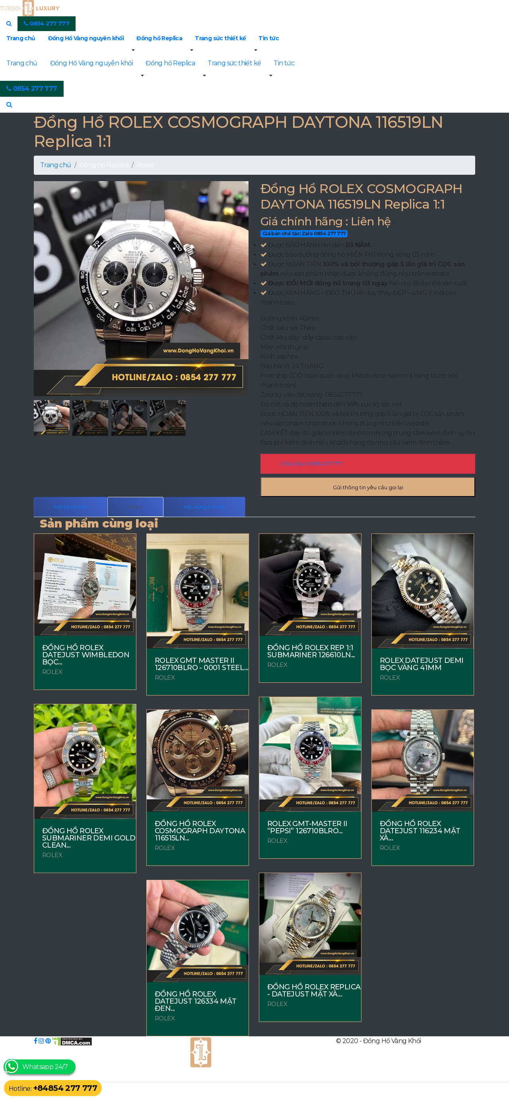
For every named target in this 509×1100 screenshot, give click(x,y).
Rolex (144, 165)
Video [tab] (135, 507)
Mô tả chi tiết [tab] (70, 507)
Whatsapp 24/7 (45, 1066)
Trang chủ (20, 38)
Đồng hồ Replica (159, 38)
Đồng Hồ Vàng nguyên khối (86, 38)
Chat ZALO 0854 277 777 (311, 463)
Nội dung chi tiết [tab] (204, 507)
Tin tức (268, 38)
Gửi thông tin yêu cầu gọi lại (368, 487)
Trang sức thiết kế (220, 38)
